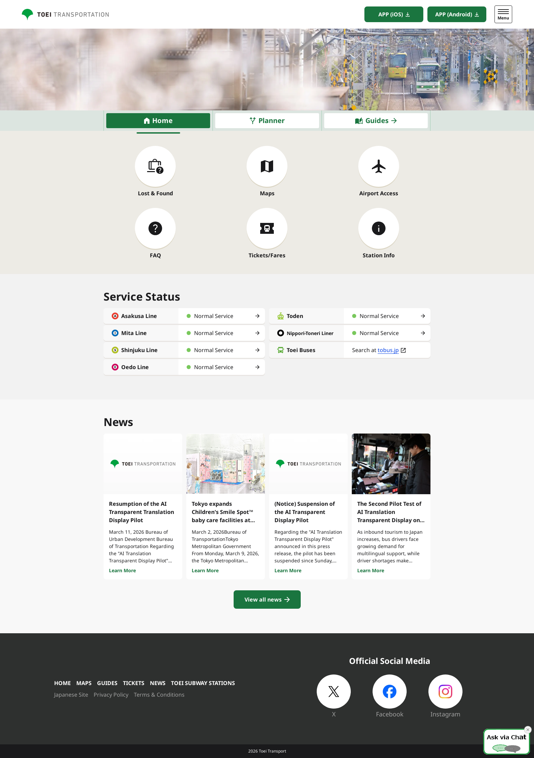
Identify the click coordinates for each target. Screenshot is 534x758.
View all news (263, 599)
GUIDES (107, 683)
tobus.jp (388, 350)
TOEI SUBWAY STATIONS (203, 683)
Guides (377, 120)
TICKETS (133, 683)
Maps (267, 193)
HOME (62, 683)
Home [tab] (162, 120)
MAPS (84, 683)
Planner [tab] (271, 120)
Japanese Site (71, 694)
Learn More (122, 570)
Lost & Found (155, 193)
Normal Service (213, 316)
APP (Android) (453, 14)
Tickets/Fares (267, 255)
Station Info (379, 255)
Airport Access (378, 193)
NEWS (158, 683)
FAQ (155, 255)
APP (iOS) (390, 14)
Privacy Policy (111, 694)
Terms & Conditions (159, 694)
